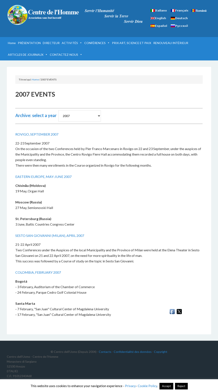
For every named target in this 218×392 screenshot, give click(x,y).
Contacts (105, 351)
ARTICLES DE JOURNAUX (28, 54)
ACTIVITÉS (72, 43)
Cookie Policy (147, 386)
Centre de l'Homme (43, 15)
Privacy (130, 386)
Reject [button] (181, 386)
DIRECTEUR (51, 43)
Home (12, 43)
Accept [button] (166, 386)
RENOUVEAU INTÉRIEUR (170, 43)
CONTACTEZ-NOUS (66, 54)
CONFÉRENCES (97, 43)
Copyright (160, 351)
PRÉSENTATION (29, 43)
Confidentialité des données (133, 351)
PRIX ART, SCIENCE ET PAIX (131, 43)
